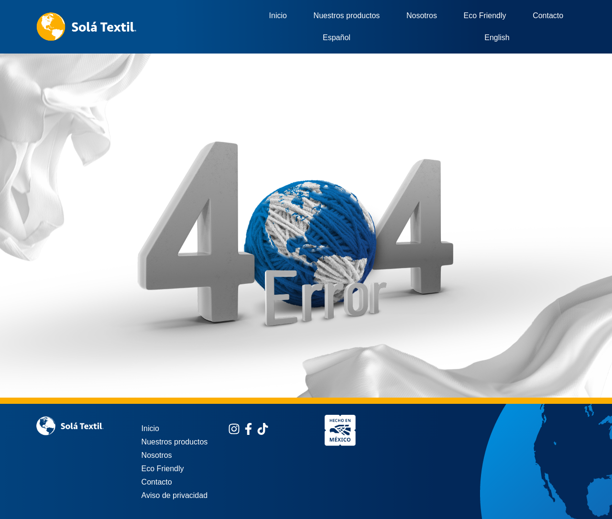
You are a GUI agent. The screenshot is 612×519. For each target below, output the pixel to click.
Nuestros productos (347, 15)
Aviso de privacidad (175, 495)
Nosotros (421, 15)
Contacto (548, 15)
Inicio (278, 15)
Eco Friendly (485, 15)
